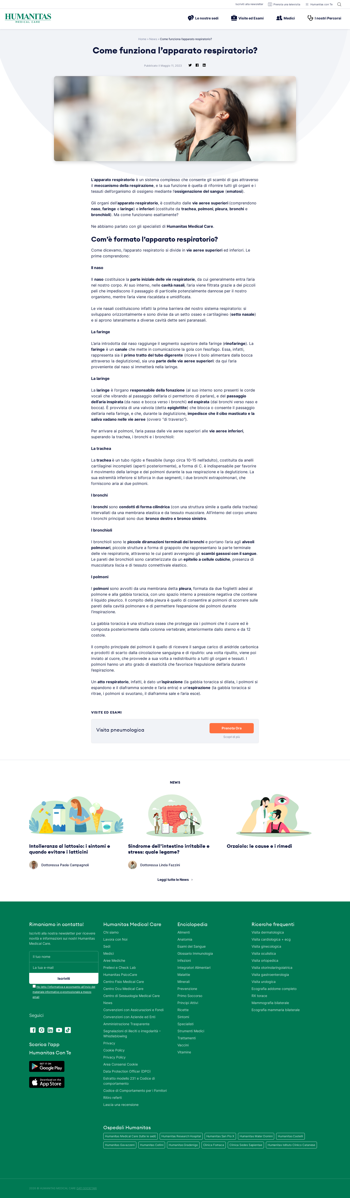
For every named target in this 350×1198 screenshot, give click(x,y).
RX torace (259, 996)
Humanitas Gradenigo (183, 1145)
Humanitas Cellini (151, 1145)
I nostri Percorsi (324, 18)
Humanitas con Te (318, 4)
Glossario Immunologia (195, 953)
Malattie (183, 974)
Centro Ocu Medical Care (123, 989)
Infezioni (184, 960)
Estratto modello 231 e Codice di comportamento (129, 1080)
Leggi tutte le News (173, 879)
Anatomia (184, 939)
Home (142, 39)
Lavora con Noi (115, 939)
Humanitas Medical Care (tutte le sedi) (130, 1136)
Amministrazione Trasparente (126, 1024)
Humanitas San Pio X (220, 1136)
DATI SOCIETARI (87, 1188)
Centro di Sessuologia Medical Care (131, 996)
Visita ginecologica (266, 946)
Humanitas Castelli (290, 1136)
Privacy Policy (114, 1057)
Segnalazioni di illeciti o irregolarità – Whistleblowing (132, 1033)
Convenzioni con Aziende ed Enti (129, 1017)
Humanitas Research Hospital (181, 1136)
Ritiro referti (112, 1097)
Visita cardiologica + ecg (271, 939)
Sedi (106, 946)
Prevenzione (187, 989)
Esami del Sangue (191, 946)
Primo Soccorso (189, 996)
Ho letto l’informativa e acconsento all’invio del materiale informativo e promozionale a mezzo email (64, 992)
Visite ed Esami (247, 18)
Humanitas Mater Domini (256, 1136)
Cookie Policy (114, 1050)
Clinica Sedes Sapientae (245, 1145)
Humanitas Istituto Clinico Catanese (291, 1145)
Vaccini (183, 1045)
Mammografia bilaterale (270, 1003)
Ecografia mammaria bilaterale (276, 1010)
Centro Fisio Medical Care (123, 981)
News (153, 39)
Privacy (109, 1043)
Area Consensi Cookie (120, 1064)
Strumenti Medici (190, 1031)
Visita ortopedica (265, 960)
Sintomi (183, 1017)
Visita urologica (264, 981)
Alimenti (183, 932)
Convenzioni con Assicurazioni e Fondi (133, 1010)
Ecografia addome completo (274, 989)
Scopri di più (231, 737)
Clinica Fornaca (213, 1145)
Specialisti (185, 1024)
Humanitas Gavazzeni (120, 1145)
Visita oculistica (264, 953)
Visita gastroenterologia (270, 974)
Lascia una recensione (121, 1104)
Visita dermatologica (268, 932)
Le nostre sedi (203, 18)
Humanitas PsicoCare (120, 974)
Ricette (183, 1010)
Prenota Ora (232, 728)
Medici (285, 18)
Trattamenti (186, 1038)
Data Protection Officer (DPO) (127, 1071)
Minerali (183, 981)
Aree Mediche (114, 960)
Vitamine (184, 1052)
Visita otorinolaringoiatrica (272, 967)
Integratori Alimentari (193, 967)
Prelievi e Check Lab (119, 967)
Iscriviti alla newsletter (249, 4)
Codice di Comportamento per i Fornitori (135, 1090)
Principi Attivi (187, 1003)
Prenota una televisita (284, 4)
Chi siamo (111, 932)
